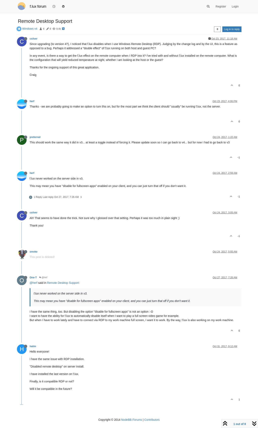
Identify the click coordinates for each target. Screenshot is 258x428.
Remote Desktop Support (63, 282)
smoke (33, 251)
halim (33, 346)
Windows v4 (29, 28)
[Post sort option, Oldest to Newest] (217, 29)
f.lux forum (38, 6)
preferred (35, 137)
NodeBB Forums (131, 419)
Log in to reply (232, 29)
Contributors (152, 419)
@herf (43, 277)
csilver (33, 38)
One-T (33, 277)
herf (32, 101)
